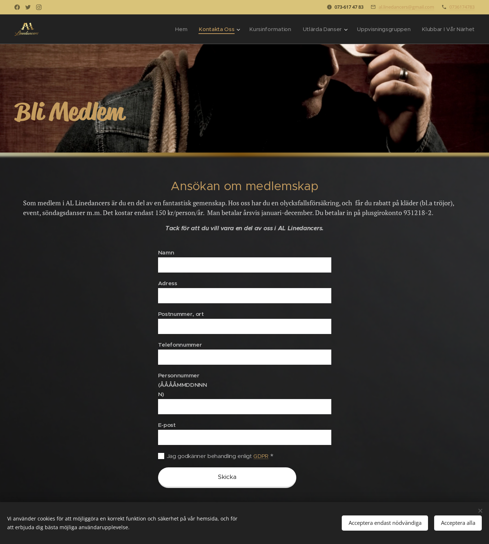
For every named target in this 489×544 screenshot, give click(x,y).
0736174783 (462, 7)
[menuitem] (174, 29)
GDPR (260, 456)
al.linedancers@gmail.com (406, 7)
